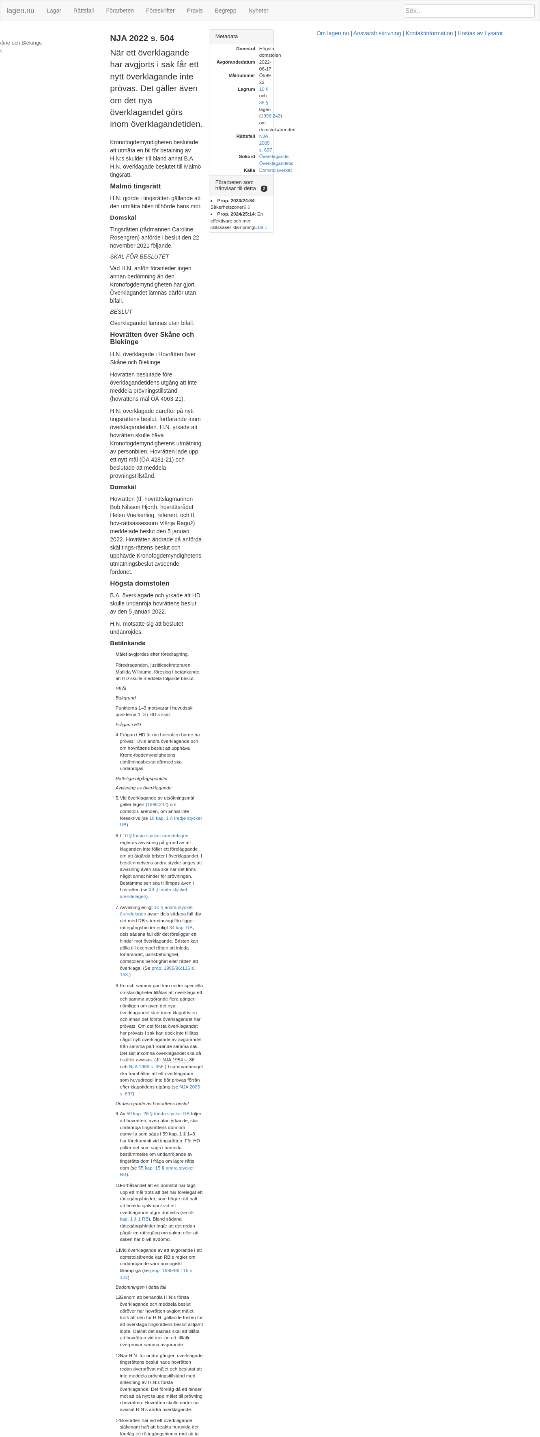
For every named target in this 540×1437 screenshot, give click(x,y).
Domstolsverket (440, 102)
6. (143, 1059)
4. (143, 1006)
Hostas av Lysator (408, 1433)
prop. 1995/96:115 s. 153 (295, 576)
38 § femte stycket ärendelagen (253, 545)
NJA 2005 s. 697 (223, 627)
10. (144, 1232)
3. (143, 962)
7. (143, 1096)
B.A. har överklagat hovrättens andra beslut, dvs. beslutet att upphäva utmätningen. (257, 1006)
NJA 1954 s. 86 (281, 614)
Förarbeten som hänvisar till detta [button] (420, 115)
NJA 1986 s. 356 (325, 614)
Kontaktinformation (357, 1433)
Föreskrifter (160, 10)
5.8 (517, 133)
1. (143, 889)
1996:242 (270, 507)
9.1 (524, 133)
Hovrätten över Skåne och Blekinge (46, 43)
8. (143, 1181)
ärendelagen (183, 1076)
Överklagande (439, 89)
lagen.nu (20, 10)
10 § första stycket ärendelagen (193, 525)
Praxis (195, 10)
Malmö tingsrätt (23, 34)
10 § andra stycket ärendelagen (224, 555)
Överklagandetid (441, 95)
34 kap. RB (239, 562)
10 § (428, 68)
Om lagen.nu (260, 1433)
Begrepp (226, 10)
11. (144, 1284)
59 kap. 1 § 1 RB (331, 685)
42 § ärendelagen (183, 1398)
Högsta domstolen (26, 51)
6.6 (458, 126)
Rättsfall (83, 10)
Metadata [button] (391, 36)
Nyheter (259, 10)
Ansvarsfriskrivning (305, 1433)
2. (143, 917)
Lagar (54, 10)
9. (143, 1201)
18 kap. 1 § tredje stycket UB (217, 514)
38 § (448, 68)
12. (144, 1337)
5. (143, 1029)
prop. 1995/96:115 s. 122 (236, 716)
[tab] (454, 37)
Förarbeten (119, 10)
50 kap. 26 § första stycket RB (195, 647)
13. (144, 1374)
